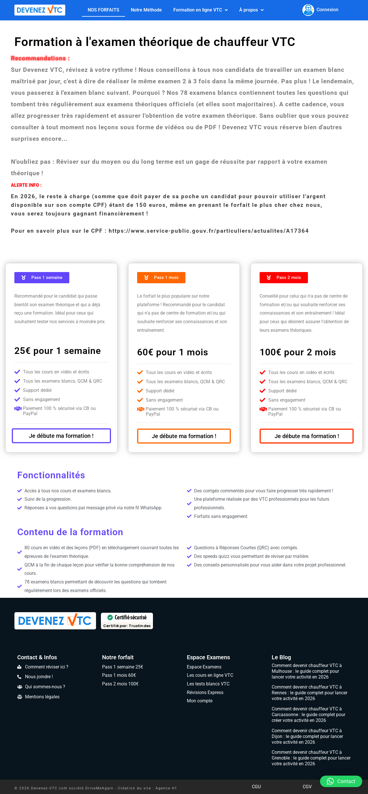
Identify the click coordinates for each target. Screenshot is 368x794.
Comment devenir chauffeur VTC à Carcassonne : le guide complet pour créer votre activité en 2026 (308, 714)
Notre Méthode (146, 10)
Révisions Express (205, 692)
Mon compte (199, 701)
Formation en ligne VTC (200, 10)
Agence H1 (166, 788)
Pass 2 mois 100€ (120, 684)
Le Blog (281, 657)
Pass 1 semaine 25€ (122, 667)
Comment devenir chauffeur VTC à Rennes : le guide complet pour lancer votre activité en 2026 (309, 692)
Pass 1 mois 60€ (119, 675)
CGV (307, 786)
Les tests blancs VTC (208, 684)
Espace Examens (208, 657)
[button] (341, 781)
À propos (251, 10)
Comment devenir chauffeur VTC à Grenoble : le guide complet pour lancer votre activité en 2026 (311, 757)
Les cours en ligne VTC (210, 675)
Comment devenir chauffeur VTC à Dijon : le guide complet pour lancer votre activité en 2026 (307, 736)
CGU (256, 786)
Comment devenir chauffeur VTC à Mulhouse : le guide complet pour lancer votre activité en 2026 (307, 671)
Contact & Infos (37, 657)
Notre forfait (118, 657)
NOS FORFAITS (103, 10)
